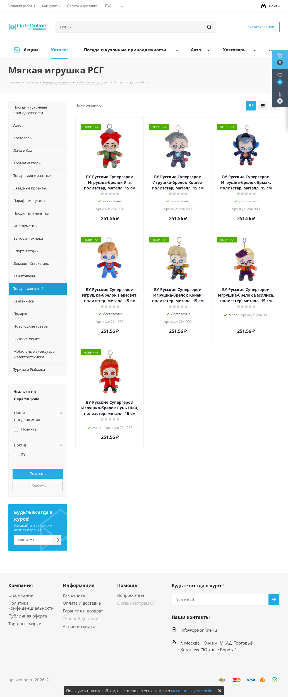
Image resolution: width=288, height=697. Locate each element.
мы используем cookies (193, 690)
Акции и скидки (79, 626)
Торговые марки (25, 623)
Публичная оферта (27, 616)
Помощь (127, 585)
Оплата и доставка (82, 603)
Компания (20, 585)
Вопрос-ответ (131, 595)
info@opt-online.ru (199, 630)
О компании (21, 595)
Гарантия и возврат (83, 611)
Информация (78, 585)
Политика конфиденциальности (31, 605)
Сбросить (37, 485)
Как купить (74, 595)
